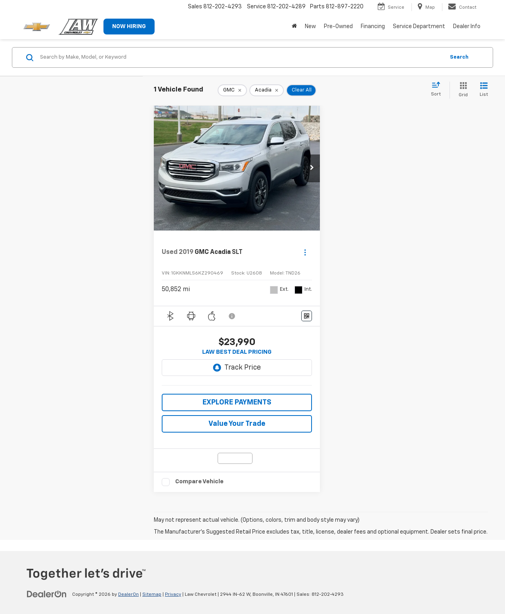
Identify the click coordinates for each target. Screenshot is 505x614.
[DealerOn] (47, 594)
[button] (312, 168)
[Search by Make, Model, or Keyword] (241, 57)
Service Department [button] (419, 26)
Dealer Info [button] (466, 26)
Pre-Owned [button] (338, 26)
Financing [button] (373, 26)
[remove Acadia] (266, 90)
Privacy (173, 594)
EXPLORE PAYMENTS (237, 402)
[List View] (484, 90)
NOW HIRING (129, 26)
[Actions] (305, 252)
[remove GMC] (232, 90)
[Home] (294, 26)
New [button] (310, 26)
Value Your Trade (237, 423)
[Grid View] (462, 90)
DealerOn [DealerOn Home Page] (128, 594)
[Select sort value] (438, 89)
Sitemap (151, 594)
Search (459, 57)
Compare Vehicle (199, 481)
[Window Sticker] (306, 316)
